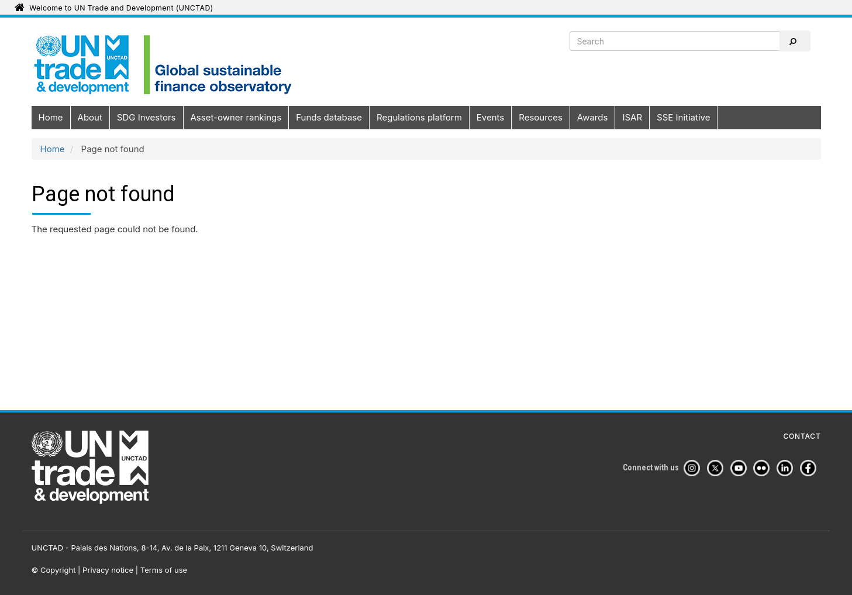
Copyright (57, 570)
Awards (592, 117)
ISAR (632, 117)
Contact (802, 436)
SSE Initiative (683, 117)
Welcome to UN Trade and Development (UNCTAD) (121, 8)
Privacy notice (107, 570)
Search (792, 41)
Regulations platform (419, 117)
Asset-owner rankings (236, 117)
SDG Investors (146, 117)
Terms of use (163, 570)
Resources (541, 117)
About (90, 117)
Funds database (329, 117)
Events (490, 117)
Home (51, 117)
